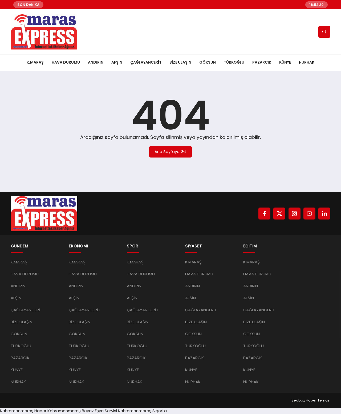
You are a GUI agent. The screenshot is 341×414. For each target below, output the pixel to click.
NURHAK (306, 62)
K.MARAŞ (35, 62)
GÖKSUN (207, 62)
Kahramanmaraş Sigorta (142, 410)
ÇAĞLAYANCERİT (145, 62)
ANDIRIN (95, 62)
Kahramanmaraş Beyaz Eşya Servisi (82, 410)
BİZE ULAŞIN (180, 62)
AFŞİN (116, 62)
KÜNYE (285, 62)
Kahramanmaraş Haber (23, 410)
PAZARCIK (261, 62)
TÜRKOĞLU (234, 62)
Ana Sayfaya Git (170, 151)
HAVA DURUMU (66, 62)
